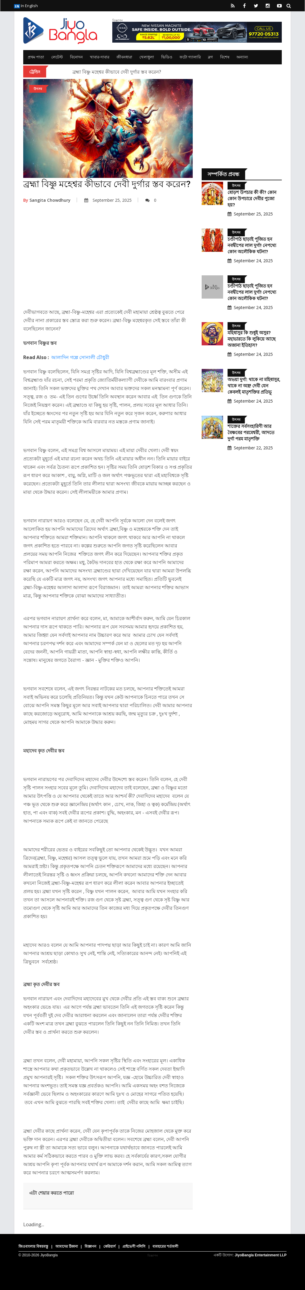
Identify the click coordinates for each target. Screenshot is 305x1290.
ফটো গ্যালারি (190, 57)
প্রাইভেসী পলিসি (133, 1246)
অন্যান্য (242, 57)
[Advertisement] (108, 260)
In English (26, 5)
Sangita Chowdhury (47, 200)
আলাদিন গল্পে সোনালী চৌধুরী (80, 357)
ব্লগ (210, 57)
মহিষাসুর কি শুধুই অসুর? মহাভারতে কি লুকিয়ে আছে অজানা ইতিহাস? (252, 339)
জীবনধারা (124, 57)
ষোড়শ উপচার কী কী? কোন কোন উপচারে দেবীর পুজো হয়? (252, 199)
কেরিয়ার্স (109, 1246)
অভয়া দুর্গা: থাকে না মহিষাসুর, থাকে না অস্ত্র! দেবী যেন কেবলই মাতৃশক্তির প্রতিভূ (254, 386)
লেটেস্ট (57, 57)
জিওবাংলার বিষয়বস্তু (33, 1246)
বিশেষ (224, 57)
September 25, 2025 (108, 200)
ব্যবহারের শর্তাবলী (165, 1246)
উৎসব (38, 88)
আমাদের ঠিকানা (66, 1246)
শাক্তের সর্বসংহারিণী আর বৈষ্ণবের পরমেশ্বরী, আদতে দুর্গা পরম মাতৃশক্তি (251, 433)
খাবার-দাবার (99, 57)
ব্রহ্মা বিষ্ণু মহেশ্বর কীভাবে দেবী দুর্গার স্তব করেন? (116, 72)
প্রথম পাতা (36, 57)
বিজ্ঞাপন (90, 1246)
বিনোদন (76, 57)
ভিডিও (166, 57)
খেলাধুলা (146, 57)
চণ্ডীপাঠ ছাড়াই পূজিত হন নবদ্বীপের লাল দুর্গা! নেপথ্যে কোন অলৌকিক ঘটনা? (252, 245)
